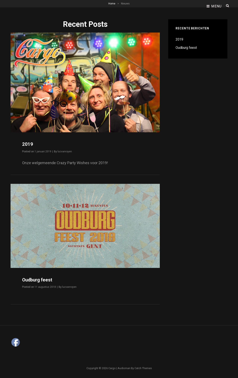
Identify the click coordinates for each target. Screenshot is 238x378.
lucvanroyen (65, 151)
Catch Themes (143, 368)
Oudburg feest (37, 279)
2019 (27, 144)
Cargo (112, 368)
